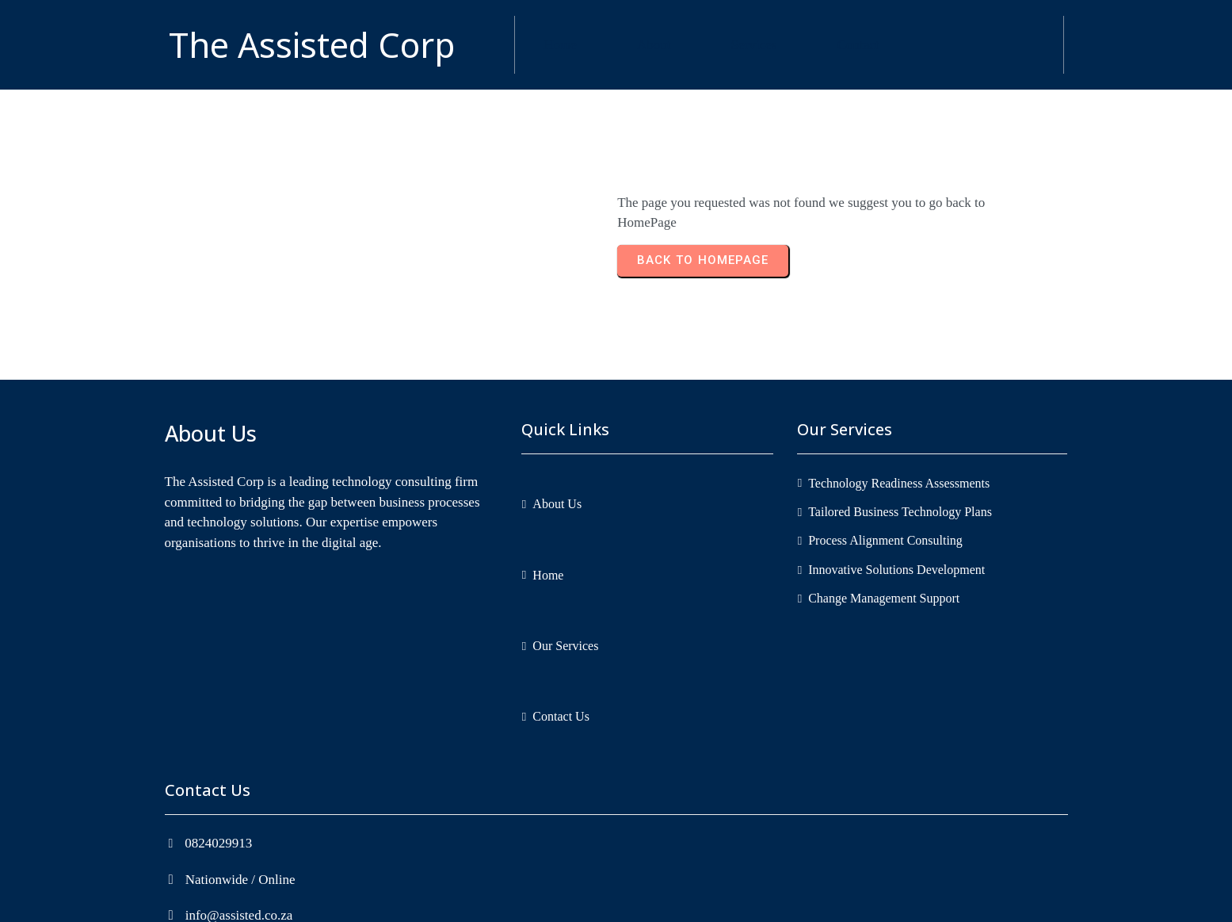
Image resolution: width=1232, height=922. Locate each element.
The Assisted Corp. (667, 899)
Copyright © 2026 (564, 899)
